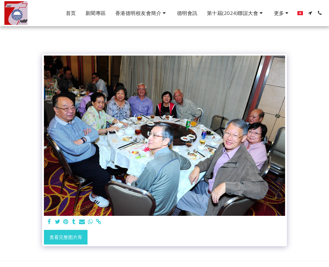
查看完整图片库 (65, 237)
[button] (141, 13)
